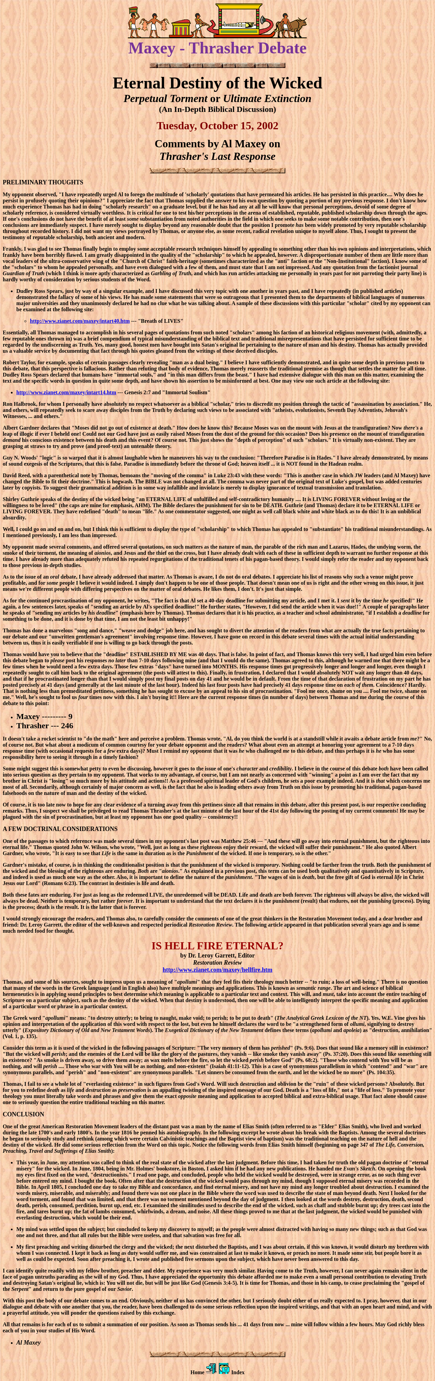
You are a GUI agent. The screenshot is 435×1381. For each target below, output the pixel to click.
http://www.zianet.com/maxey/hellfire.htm (217, 969)
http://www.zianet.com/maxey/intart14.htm (66, 392)
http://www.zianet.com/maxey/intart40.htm (80, 321)
